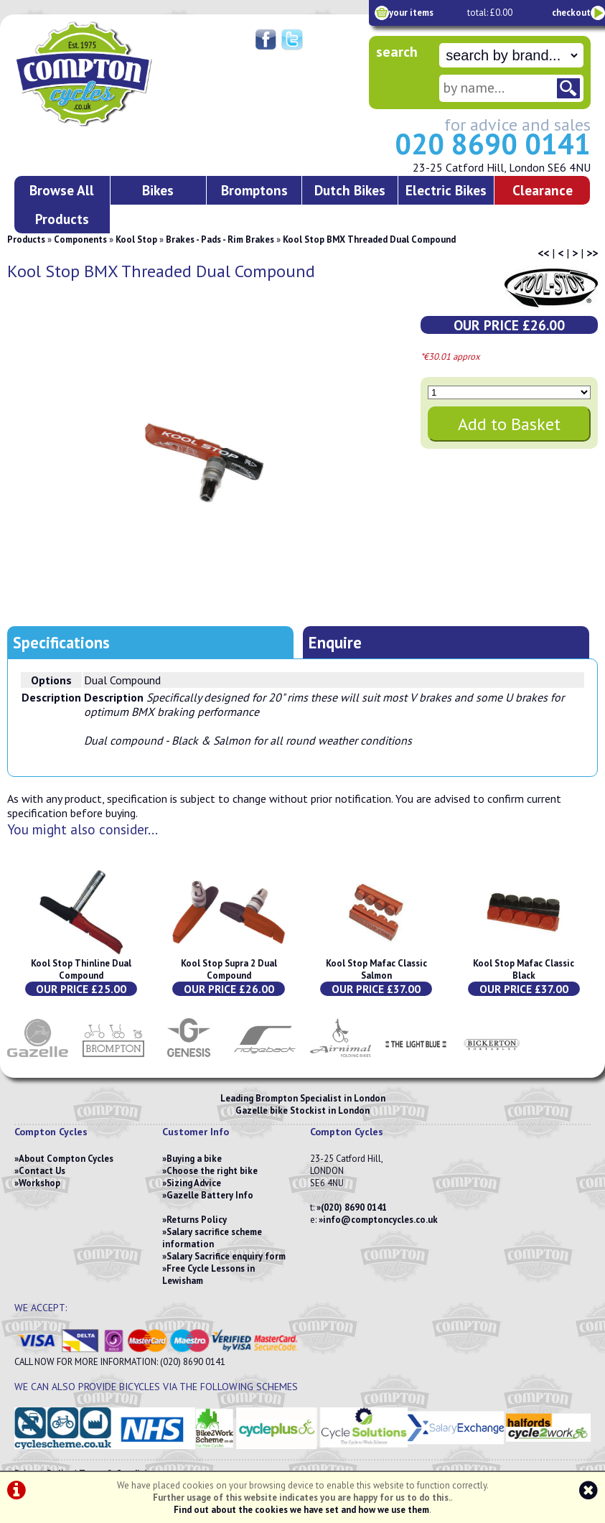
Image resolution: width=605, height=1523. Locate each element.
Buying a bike (194, 1158)
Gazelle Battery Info (210, 1195)
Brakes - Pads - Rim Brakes (220, 239)
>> (592, 253)
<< (543, 253)
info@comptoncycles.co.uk (380, 1220)
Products (26, 239)
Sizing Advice (194, 1183)
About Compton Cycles (66, 1158)
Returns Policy (197, 1220)
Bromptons (254, 190)
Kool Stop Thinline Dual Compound (81, 969)
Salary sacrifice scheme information (212, 1238)
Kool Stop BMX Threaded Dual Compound (369, 239)
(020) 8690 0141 (354, 1207)
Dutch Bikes (349, 190)
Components (80, 239)
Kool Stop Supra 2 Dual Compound (229, 969)
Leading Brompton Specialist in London (302, 1098)
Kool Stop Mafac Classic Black (523, 969)
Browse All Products (61, 204)
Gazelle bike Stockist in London (302, 1110)
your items (411, 12)
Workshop (39, 1183)
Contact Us (42, 1171)
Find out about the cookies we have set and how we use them (301, 1510)
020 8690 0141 (493, 143)
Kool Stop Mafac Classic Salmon (376, 969)
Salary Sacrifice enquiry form (226, 1256)
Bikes (158, 190)
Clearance (542, 190)
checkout (571, 12)
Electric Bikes (446, 190)
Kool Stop (136, 239)
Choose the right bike (212, 1171)
